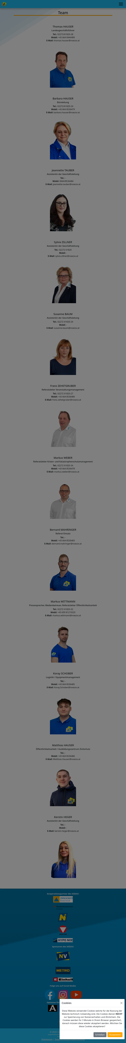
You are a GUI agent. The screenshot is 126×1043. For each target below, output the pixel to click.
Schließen (100, 1034)
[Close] (121, 1003)
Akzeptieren (115, 1034)
